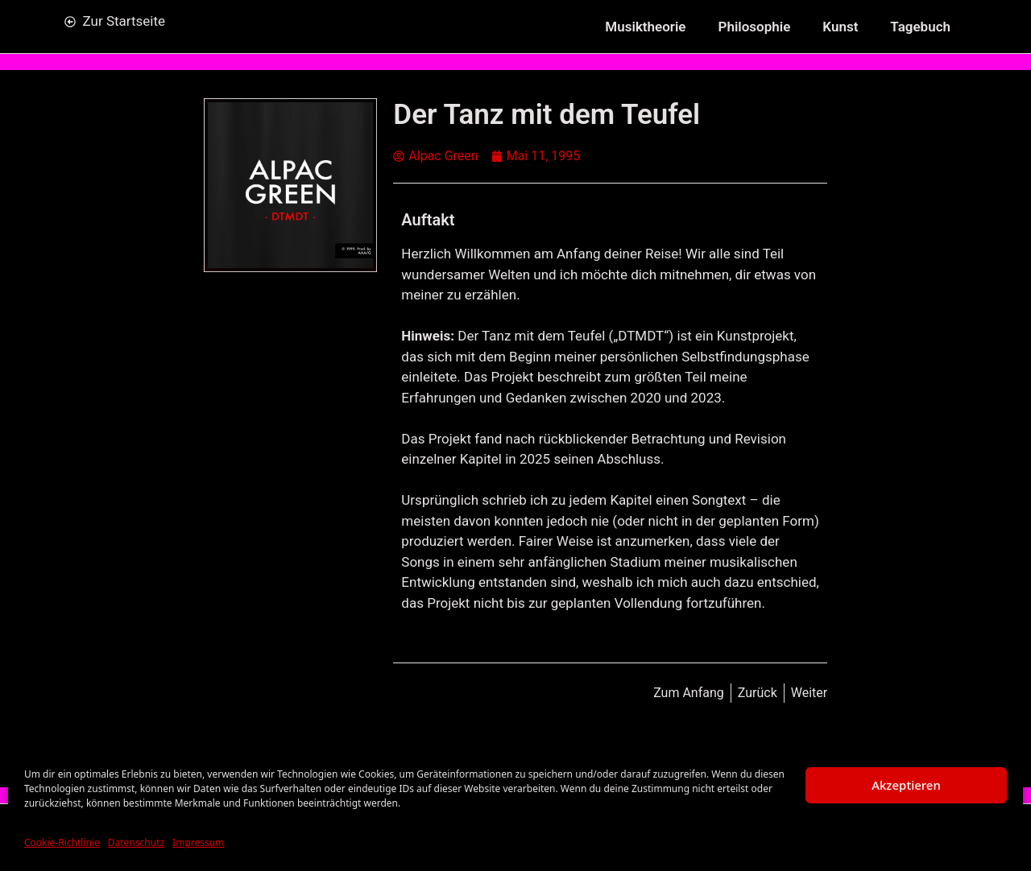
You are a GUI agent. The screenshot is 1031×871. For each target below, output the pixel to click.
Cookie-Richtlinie (62, 842)
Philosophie (754, 27)
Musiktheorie (645, 27)
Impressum (198, 842)
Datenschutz (136, 842)
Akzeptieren (906, 785)
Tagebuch (920, 27)
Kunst (840, 27)
